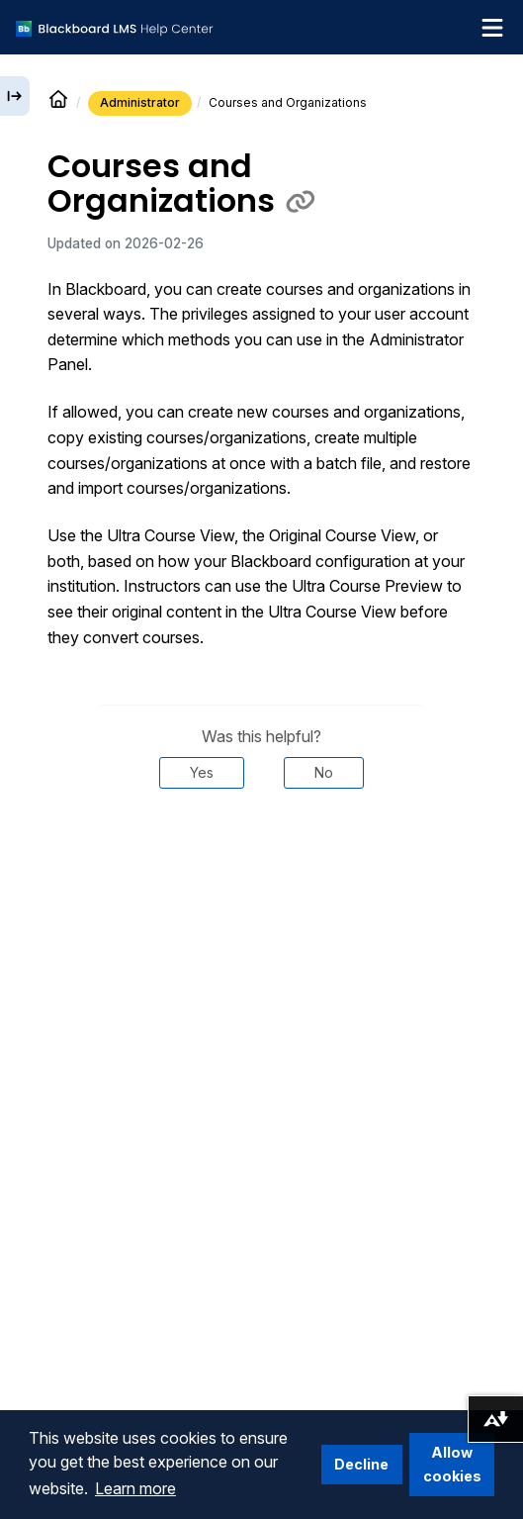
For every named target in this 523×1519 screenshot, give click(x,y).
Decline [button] (361, 1464)
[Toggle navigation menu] (492, 27)
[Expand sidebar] (15, 96)
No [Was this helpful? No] (323, 772)
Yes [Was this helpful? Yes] (202, 772)
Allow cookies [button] (452, 1464)
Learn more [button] (135, 1488)
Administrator (140, 102)
